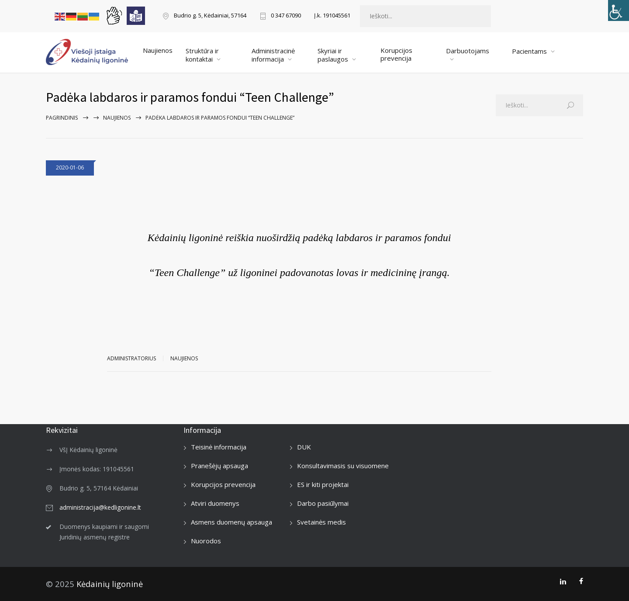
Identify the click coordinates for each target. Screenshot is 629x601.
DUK (304, 446)
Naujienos (158, 50)
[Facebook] (581, 581)
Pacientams (529, 51)
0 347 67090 (286, 16)
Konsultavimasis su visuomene (343, 465)
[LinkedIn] (563, 581)
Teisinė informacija (218, 446)
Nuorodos (206, 540)
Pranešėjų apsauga (219, 465)
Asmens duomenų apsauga (231, 522)
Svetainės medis (321, 522)
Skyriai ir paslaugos (333, 54)
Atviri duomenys (215, 503)
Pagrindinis (62, 117)
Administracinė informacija (273, 54)
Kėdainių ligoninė (109, 583)
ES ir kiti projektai (323, 484)
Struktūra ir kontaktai (202, 54)
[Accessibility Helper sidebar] (618, 10)
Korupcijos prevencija (396, 54)
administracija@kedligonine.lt (100, 507)
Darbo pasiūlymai (323, 503)
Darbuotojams (467, 50)
